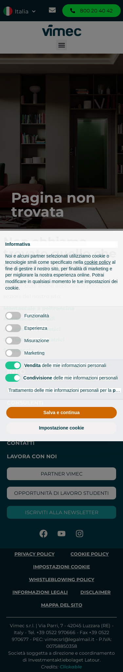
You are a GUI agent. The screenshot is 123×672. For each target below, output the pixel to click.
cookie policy (97, 262)
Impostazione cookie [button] (61, 427)
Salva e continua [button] (61, 412)
